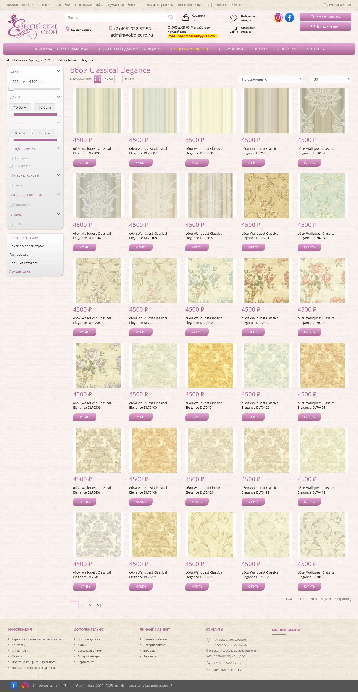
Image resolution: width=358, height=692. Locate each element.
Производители (89, 639)
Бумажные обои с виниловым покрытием (141, 5)
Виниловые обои (20, 5)
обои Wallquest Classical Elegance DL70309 (92, 405)
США (17, 224)
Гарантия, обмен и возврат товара (36, 639)
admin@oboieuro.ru (227, 670)
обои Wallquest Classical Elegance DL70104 (92, 235)
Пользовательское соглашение (34, 668)
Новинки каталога (23, 263)
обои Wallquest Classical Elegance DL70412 (317, 490)
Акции (82, 645)
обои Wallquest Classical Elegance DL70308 (317, 320)
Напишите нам (325, 26)
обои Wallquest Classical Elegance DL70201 (260, 235)
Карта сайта (86, 662)
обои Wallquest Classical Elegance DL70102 (317, 150)
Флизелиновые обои (54, 5)
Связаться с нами (90, 650)
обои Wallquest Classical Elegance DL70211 (148, 320)
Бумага (18, 185)
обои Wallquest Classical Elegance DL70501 (204, 574)
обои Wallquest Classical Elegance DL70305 (260, 320)
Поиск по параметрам (26, 246)
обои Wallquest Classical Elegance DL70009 (260, 150)
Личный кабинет (155, 639)
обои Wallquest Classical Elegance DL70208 (92, 320)
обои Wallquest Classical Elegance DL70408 (148, 490)
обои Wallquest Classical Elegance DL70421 (148, 574)
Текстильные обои (89, 5)
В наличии (21, 166)
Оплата (17, 656)
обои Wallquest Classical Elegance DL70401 (204, 405)
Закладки (150, 650)
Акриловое (21, 204)
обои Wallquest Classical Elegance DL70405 (317, 405)
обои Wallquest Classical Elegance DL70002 (92, 150)
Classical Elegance (80, 60)
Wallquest (54, 60)
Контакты (19, 645)
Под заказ (21, 158)
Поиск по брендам (28, 60)
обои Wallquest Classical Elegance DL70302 (204, 320)
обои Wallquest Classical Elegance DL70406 (92, 490)
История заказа (154, 645)
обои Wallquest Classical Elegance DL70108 (148, 235)
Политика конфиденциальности (34, 662)
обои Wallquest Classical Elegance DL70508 (317, 574)
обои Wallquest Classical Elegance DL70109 (204, 235)
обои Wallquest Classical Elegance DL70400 (148, 405)
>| (99, 605)
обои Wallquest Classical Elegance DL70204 (317, 235)
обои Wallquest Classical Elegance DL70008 (204, 150)
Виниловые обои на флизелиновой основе (211, 5)
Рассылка (150, 656)
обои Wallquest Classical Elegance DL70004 (148, 150)
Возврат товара (89, 656)
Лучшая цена (19, 271)
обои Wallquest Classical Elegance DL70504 (260, 574)
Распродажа (18, 254)
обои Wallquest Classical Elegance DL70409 (204, 490)
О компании (20, 650)
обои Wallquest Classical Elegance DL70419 (92, 574)
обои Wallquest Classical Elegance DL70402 (260, 405)
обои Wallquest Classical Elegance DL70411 (260, 490)
